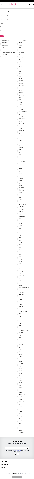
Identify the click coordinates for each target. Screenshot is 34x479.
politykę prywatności (17, 450)
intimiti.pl (15, 473)
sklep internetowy (21, 473)
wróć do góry (17, 477)
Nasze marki (31, 1)
